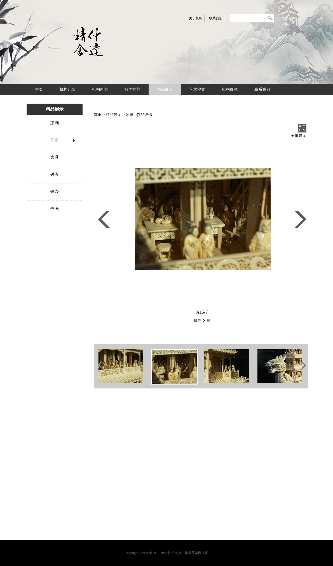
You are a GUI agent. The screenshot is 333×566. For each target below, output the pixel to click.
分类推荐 (132, 89)
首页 (39, 89)
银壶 (54, 191)
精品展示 (165, 89)
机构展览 (230, 89)
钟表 (54, 174)
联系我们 (215, 18)
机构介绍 (67, 89)
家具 (54, 157)
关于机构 (195, 18)
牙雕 (54, 140)
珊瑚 (54, 123)
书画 (54, 208)
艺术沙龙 (197, 89)
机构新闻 (100, 89)
